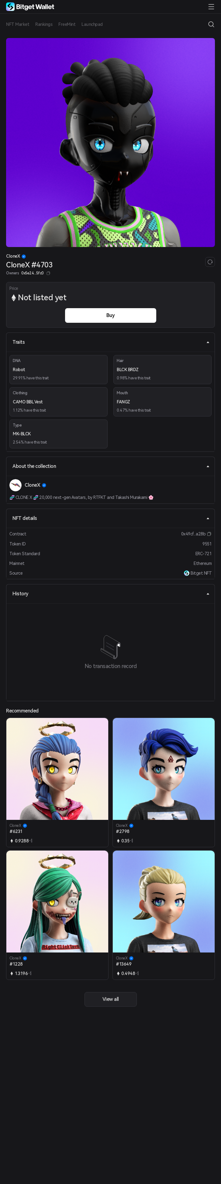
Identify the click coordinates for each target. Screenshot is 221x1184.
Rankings (43, 24)
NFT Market (17, 24)
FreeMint (66, 24)
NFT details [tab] (111, 518)
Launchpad (92, 24)
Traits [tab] (111, 342)
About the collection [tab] (111, 466)
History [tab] (111, 594)
